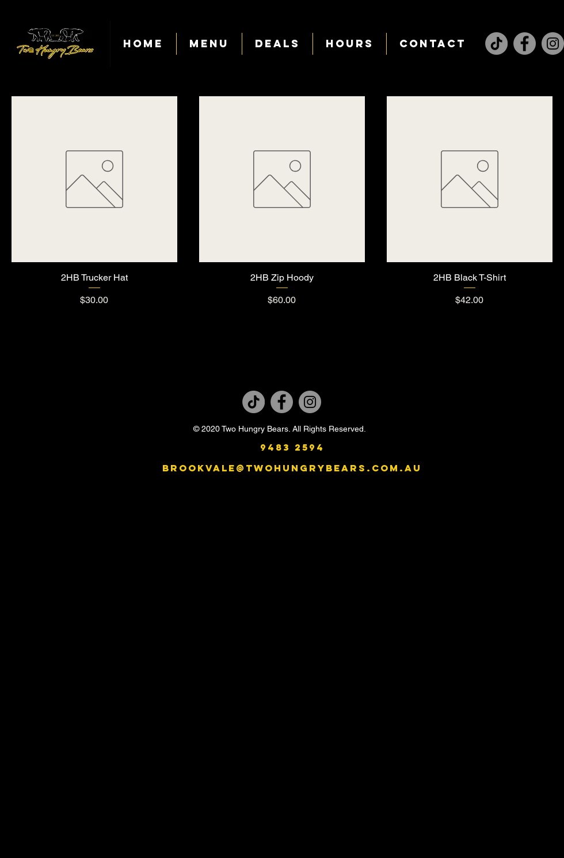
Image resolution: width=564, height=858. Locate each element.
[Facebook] (524, 43)
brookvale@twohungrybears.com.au (292, 468)
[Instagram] (553, 43)
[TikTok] (496, 43)
